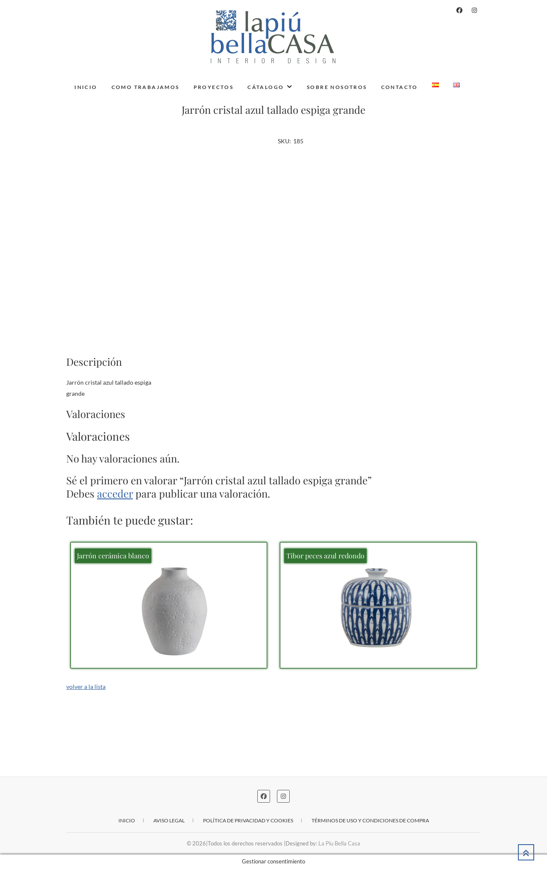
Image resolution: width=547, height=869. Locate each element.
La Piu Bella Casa (339, 843)
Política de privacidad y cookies (248, 820)
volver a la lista (86, 686)
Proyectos (214, 87)
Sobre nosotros (337, 87)
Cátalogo (265, 87)
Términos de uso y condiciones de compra (370, 820)
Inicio (85, 87)
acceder (115, 493)
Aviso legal (169, 820)
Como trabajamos (145, 87)
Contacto (399, 87)
